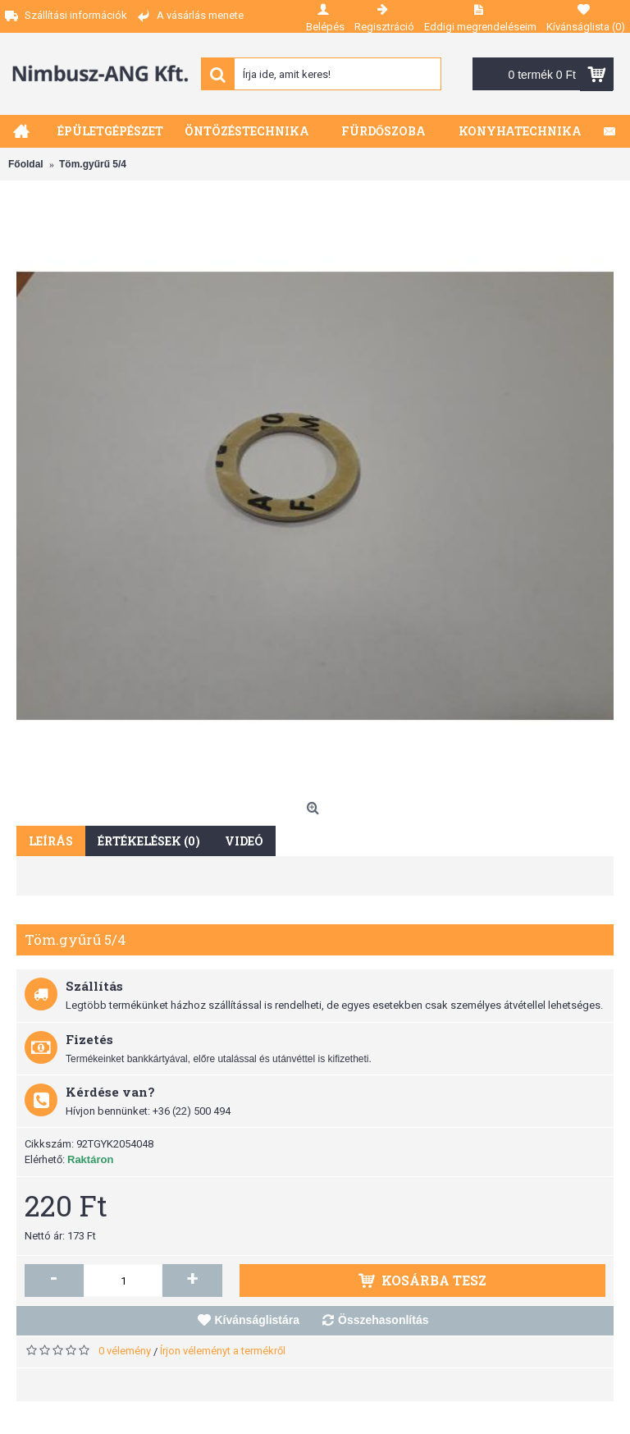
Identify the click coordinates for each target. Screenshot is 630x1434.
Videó (244, 841)
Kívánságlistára (257, 1319)
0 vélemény (124, 1351)
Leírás (51, 841)
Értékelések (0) (149, 841)
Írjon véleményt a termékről (222, 1351)
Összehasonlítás (383, 1319)
